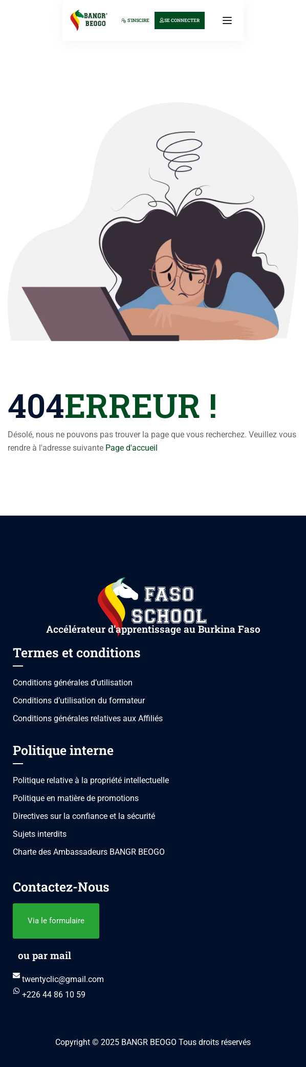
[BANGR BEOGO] (88, 20)
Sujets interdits (40, 834)
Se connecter (180, 20)
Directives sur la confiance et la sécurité (84, 816)
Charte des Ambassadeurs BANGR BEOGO (89, 852)
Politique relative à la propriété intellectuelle (91, 780)
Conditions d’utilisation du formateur (79, 700)
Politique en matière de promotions (76, 798)
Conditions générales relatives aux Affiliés (88, 718)
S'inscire (135, 20)
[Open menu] (228, 20)
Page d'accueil (131, 448)
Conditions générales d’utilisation (73, 682)
